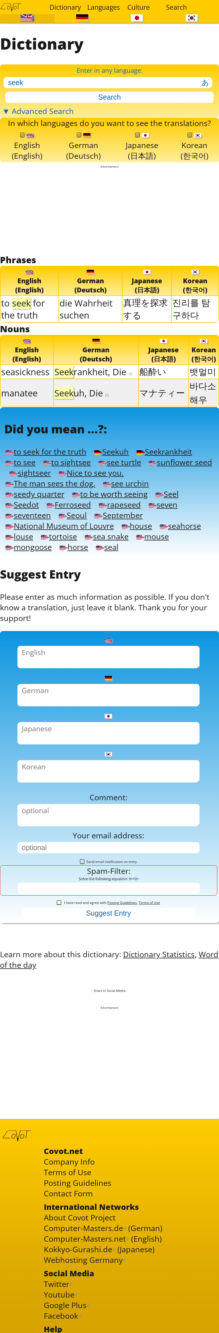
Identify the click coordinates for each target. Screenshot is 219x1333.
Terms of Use (149, 902)
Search (176, 7)
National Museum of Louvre (59, 525)
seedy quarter (34, 494)
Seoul (73, 515)
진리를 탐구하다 (191, 308)
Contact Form (68, 1193)
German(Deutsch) (83, 147)
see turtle (119, 462)
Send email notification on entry (108, 861)
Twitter (56, 1284)
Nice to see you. (91, 472)
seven (163, 504)
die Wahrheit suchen (86, 309)
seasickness (25, 372)
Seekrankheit (164, 451)
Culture (138, 7)
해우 (198, 400)
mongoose (28, 547)
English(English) (27, 147)
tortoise (59, 536)
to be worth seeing (110, 494)
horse (74, 547)
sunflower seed (180, 462)
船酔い (152, 371)
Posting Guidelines (122, 902)
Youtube (59, 1294)
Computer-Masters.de (83, 1228)
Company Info (69, 1161)
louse (19, 536)
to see (20, 462)
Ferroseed (69, 504)
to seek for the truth (45, 451)
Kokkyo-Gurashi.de (78, 1249)
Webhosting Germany (83, 1260)
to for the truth (23, 309)
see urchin (126, 483)
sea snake (106, 536)
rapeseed (120, 504)
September (118, 515)
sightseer (30, 472)
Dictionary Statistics (159, 954)
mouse (152, 536)
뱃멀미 (203, 371)
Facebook (61, 1315)
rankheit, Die (93, 372)
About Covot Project (80, 1217)
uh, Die (81, 393)
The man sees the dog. (50, 483)
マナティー (162, 393)
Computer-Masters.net (85, 1238)
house (137, 525)
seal (107, 547)
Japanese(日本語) (142, 146)
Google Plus (65, 1305)
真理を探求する (145, 308)
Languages (102, 7)
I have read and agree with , (108, 902)
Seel (166, 494)
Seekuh (111, 451)
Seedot (22, 504)
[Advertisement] (109, 211)
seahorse (180, 525)
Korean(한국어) (194, 146)
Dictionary (65, 7)
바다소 (203, 386)
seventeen (28, 515)
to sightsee (67, 462)
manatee (19, 393)
